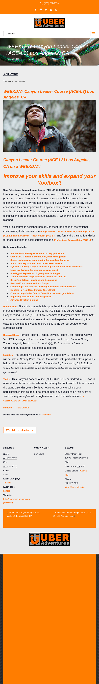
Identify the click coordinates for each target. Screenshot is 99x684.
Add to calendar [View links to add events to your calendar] (20, 430)
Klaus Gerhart (22, 407)
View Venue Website (75, 487)
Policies (46, 414)
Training (7, 482)
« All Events (13, 59)
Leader (6, 491)
